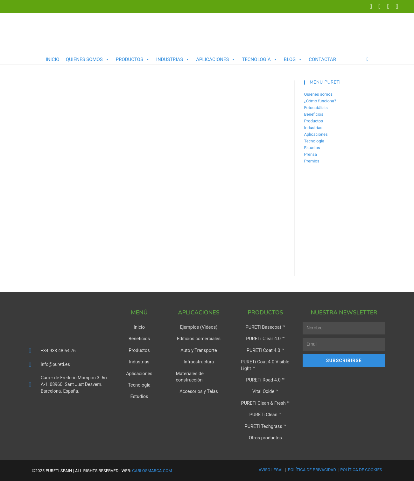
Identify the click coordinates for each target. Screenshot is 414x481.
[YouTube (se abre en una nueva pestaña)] (388, 6)
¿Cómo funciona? (320, 101)
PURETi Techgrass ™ (265, 425)
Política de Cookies (361, 468)
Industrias (173, 59)
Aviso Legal (271, 468)
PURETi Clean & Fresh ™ (265, 402)
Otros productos (265, 436)
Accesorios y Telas (198, 391)
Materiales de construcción (189, 376)
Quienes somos (87, 59)
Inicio (53, 59)
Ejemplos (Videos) (199, 327)
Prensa (310, 154)
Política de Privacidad (312, 468)
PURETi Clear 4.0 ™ (265, 338)
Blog (293, 59)
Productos (133, 59)
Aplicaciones (215, 59)
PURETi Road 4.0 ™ (265, 379)
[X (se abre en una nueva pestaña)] (371, 6)
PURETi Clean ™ (265, 413)
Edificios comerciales (199, 338)
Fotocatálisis (316, 107)
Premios (311, 161)
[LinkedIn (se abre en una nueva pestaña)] (379, 6)
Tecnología (259, 59)
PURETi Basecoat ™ (265, 327)
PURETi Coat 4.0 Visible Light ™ (264, 365)
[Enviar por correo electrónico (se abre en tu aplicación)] (395, 6)
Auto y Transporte (198, 350)
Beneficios (313, 114)
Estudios (312, 147)
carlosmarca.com (152, 469)
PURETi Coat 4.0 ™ (265, 350)
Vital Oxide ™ (265, 391)
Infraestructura (199, 361)
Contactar (322, 59)
